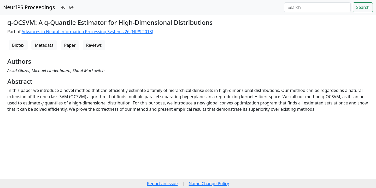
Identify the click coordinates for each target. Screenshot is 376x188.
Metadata (44, 45)
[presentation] (42, 104)
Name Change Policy (209, 183)
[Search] (317, 7)
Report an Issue (162, 183)
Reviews (94, 45)
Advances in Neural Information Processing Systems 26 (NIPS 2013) (87, 31)
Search (362, 7)
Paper (70, 45)
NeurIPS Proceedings (29, 7)
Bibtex (18, 45)
